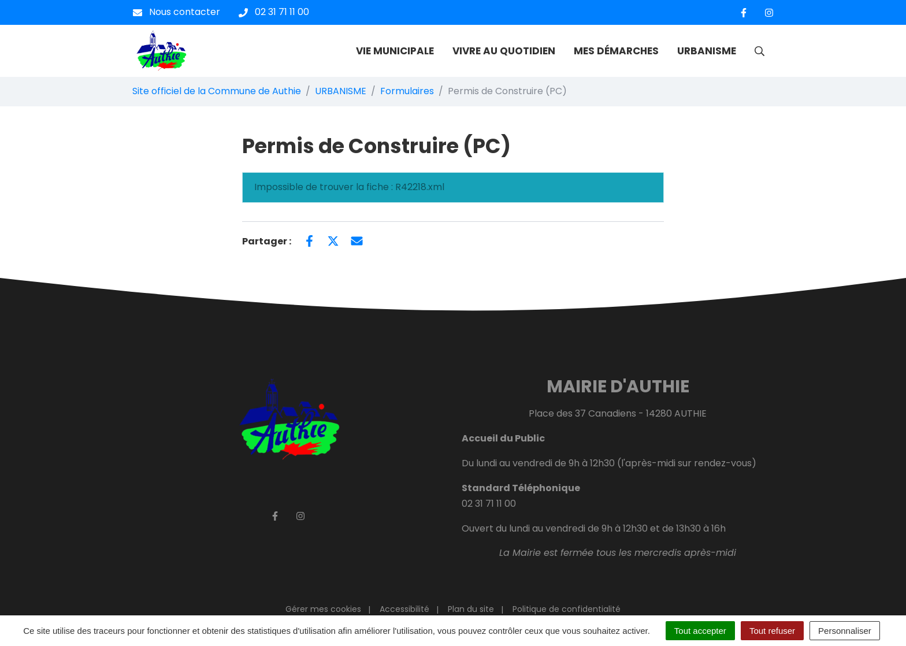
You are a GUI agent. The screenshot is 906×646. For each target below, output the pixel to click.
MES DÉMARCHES (616, 51)
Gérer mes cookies (323, 609)
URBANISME (706, 51)
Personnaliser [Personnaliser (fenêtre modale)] (844, 631)
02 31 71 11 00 (489, 503)
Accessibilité (404, 609)
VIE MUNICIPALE (395, 51)
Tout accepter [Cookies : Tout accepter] (700, 631)
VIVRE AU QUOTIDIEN (503, 51)
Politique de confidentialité (567, 609)
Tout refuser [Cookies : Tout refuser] (772, 631)
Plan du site (471, 609)
